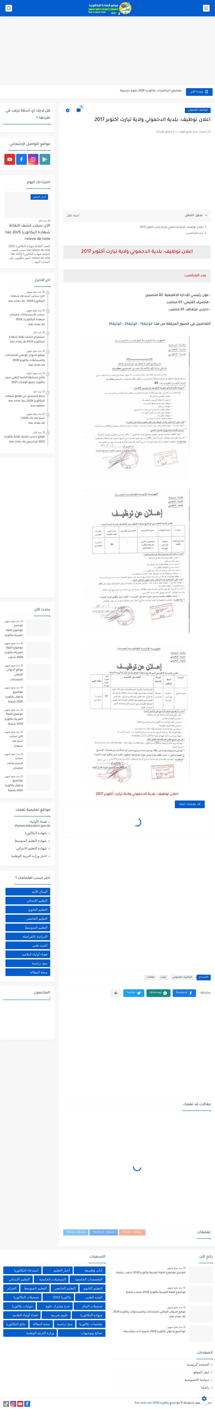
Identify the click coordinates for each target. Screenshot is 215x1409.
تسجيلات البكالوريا (26, 1297)
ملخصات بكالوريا (90, 1324)
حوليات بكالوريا (22, 1306)
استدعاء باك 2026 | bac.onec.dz (33, 421)
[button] (184, 993)
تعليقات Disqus (76, 1232)
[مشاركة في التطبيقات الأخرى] (115, 993)
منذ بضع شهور (33, 291)
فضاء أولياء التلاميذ (34, 954)
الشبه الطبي (93, 1297)
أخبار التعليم (61, 1270)
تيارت (163, 977)
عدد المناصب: (194, 233)
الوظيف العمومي (198, 110)
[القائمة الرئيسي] (206, 8)
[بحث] (8, 8)
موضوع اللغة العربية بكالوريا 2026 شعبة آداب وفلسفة (14, 720)
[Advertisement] (107, 51)
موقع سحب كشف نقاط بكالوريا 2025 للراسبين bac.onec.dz (24, 439)
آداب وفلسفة (93, 1270)
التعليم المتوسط (36, 927)
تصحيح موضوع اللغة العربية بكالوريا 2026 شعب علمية (14, 631)
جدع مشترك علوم (57, 1306)
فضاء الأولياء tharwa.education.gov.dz (32, 823)
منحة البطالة (38, 972)
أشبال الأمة (39, 892)
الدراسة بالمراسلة (34, 936)
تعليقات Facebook (104, 1232)
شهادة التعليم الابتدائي (31, 848)
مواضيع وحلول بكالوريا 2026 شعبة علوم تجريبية (14, 786)
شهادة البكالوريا (36, 833)
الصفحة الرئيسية (198, 1364)
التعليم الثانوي (37, 909)
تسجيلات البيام (92, 1306)
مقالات (150, 977)
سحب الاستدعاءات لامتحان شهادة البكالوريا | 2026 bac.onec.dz (27, 319)
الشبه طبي (39, 945)
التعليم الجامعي (36, 918)
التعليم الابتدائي (36, 900)
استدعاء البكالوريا (26, 1270)
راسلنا (205, 1387)
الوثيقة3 (115, 324)
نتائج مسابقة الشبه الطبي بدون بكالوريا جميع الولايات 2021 (25, 380)
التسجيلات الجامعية (52, 1279)
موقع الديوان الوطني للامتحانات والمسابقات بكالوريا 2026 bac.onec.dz (25, 360)
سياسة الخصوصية (196, 1380)
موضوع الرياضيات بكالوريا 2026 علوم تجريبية (151, 91)
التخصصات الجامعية (88, 1279)
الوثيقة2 (130, 324)
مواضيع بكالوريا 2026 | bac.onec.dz (157, 1403)
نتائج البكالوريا (16, 1324)
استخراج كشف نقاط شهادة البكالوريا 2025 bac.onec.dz (27, 340)
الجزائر (11, 1288)
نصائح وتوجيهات (91, 1333)
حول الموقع (201, 1372)
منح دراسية (39, 963)
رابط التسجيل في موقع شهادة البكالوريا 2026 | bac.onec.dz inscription (25, 401)
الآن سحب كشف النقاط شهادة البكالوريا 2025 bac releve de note (27, 232)
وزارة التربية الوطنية (40, 1333)
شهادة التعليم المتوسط (31, 840)
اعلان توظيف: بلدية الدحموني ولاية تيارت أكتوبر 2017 (172, 227)
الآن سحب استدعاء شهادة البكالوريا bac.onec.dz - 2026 (27, 299)
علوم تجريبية (59, 1315)
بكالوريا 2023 (62, 1297)
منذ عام (43, 220)
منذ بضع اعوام (34, 373)
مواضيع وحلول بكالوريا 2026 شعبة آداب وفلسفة (14, 698)
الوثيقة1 (146, 324)
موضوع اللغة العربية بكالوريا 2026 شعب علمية (14, 653)
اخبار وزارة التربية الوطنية (29, 856)
